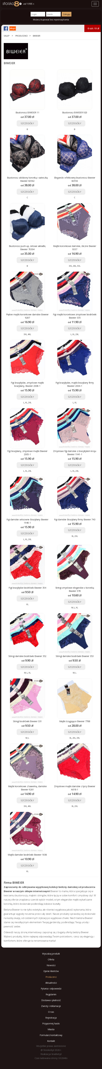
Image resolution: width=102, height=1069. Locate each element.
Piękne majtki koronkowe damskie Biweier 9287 (27, 316)
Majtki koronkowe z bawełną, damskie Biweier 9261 (27, 788)
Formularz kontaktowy (51, 1035)
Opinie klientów (51, 971)
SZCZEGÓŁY (27, 123)
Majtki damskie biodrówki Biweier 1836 (27, 854)
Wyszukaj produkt (51, 953)
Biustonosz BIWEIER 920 (74, 112)
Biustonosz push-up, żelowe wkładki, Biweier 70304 (27, 247)
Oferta (51, 959)
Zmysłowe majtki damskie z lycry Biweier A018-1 (74, 788)
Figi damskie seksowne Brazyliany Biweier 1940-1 (27, 521)
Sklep (7, 35)
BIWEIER (36, 35)
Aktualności (51, 982)
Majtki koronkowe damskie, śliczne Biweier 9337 (74, 247)
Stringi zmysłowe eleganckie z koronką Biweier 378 (74, 589)
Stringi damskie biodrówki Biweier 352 (27, 656)
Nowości (51, 965)
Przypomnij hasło (51, 1023)
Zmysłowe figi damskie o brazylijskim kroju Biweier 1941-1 (74, 453)
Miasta (51, 1029)
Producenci (21, 35)
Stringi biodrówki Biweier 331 (27, 721)
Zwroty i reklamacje (51, 1006)
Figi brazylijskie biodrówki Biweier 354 (27, 587)
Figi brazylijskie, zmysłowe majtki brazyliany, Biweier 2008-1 (27, 384)
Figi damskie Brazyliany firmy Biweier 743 (74, 519)
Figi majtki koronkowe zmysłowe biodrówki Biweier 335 (74, 316)
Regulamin (51, 994)
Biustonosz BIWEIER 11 (27, 112)
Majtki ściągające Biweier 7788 (74, 721)
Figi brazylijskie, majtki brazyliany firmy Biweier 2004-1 (75, 384)
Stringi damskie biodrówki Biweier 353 (75, 656)
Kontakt (51, 1040)
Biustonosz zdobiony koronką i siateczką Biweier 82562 (27, 179)
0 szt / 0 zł (93, 28)
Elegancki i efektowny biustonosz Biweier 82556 (74, 179)
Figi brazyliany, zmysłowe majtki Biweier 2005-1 (27, 453)
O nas (51, 1011)
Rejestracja (51, 1017)
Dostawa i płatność (51, 1000)
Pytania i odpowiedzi (51, 988)
